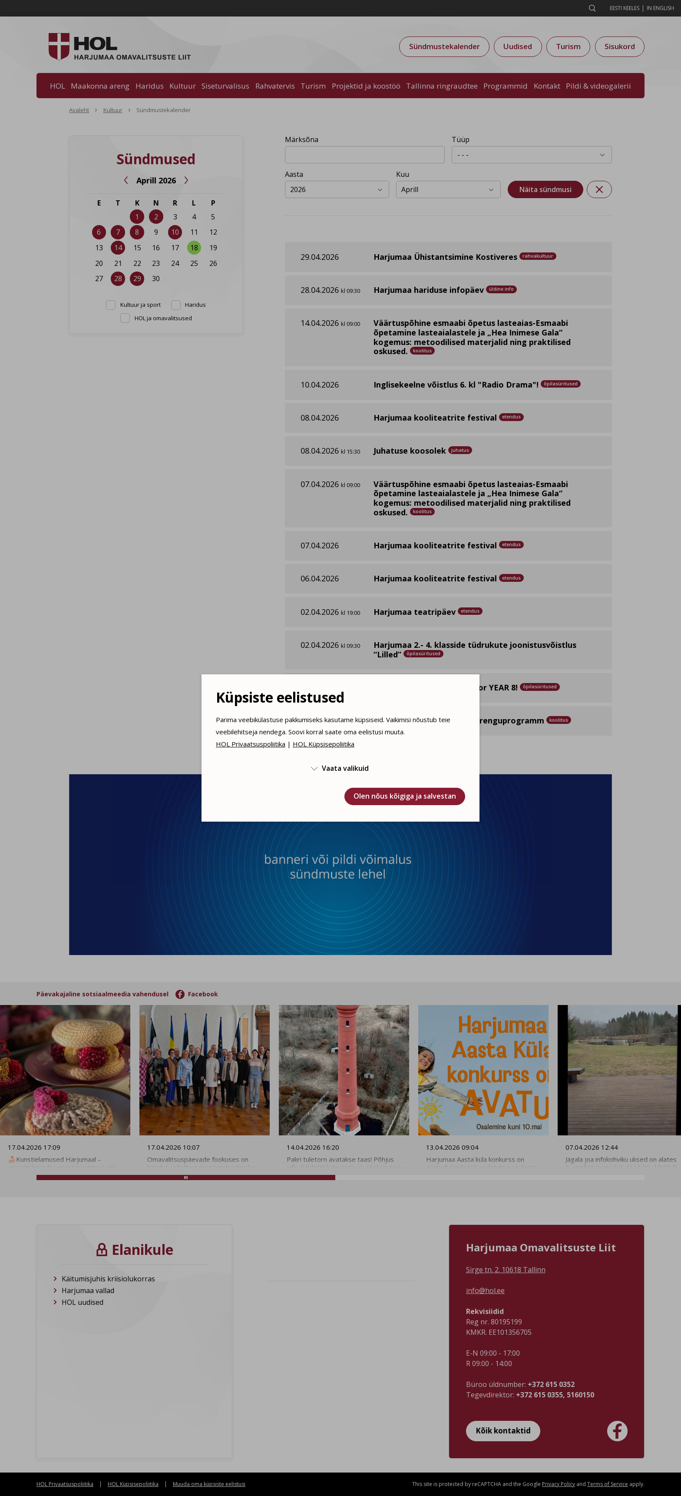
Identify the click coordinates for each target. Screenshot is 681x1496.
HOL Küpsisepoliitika (323, 744)
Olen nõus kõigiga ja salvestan (405, 796)
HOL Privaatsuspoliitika (250, 744)
